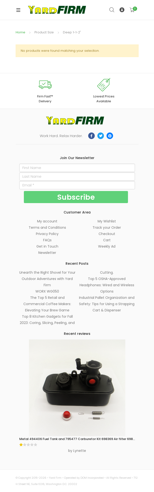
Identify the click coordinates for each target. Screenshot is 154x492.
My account (47, 221)
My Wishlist (107, 221)
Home (20, 32)
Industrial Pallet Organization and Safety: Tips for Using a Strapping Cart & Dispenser (106, 304)
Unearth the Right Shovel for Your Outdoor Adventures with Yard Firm (47, 278)
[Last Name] (77, 176)
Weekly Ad (106, 246)
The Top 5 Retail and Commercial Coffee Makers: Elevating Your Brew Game (47, 304)
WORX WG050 (47, 291)
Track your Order (107, 227)
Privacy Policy (47, 233)
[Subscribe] (76, 197)
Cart (107, 240)
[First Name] (77, 168)
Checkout (107, 233)
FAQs (47, 240)
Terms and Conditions (47, 227)
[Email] (77, 185)
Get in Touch (47, 246)
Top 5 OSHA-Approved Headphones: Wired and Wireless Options (107, 285)
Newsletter (47, 252)
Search (112, 9)
